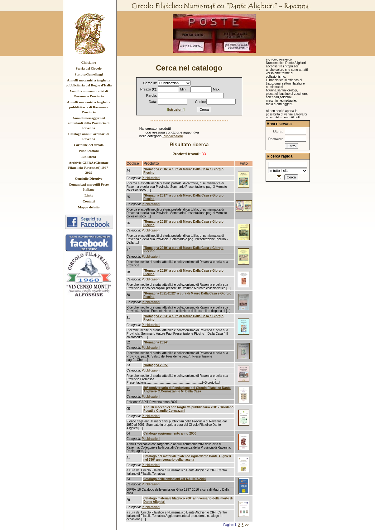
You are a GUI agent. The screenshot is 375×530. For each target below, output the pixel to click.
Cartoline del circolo (89, 145)
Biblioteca (88, 156)
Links (88, 195)
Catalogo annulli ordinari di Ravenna (88, 136)
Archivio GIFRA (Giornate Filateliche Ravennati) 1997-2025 (88, 167)
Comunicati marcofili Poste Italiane (88, 186)
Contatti (89, 201)
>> (247, 525)
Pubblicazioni (89, 151)
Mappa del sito (89, 207)
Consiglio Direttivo (89, 178)
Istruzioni (176, 109)
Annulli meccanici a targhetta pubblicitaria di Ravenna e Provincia (88, 107)
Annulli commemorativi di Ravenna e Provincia (88, 93)
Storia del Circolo (89, 68)
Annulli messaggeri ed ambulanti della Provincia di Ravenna (88, 123)
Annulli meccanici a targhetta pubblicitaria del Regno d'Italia (89, 82)
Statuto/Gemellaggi (89, 74)
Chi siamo (88, 62)
